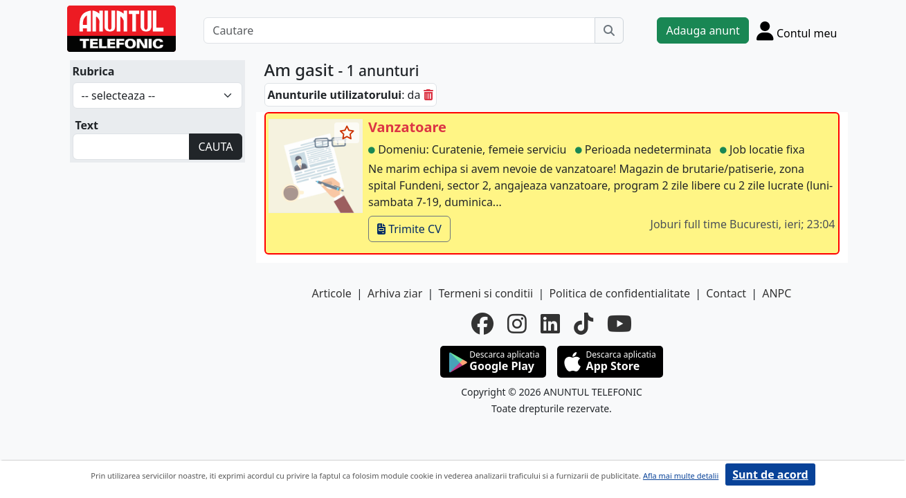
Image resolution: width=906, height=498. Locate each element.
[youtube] (619, 323)
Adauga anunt (702, 30)
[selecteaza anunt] (346, 132)
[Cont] (797, 30)
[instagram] (517, 323)
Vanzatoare (407, 127)
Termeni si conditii (485, 293)
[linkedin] (550, 323)
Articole (332, 293)
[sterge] (428, 94)
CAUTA (215, 146)
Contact (726, 293)
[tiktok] (583, 323)
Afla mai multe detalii (680, 475)
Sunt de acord (770, 474)
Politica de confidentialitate (619, 293)
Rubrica (94, 71)
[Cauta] (609, 30)
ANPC (776, 293)
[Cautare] (399, 30)
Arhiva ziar (395, 293)
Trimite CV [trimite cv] (409, 229)
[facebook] (482, 323)
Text (87, 125)
